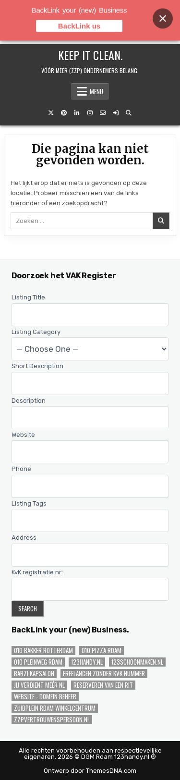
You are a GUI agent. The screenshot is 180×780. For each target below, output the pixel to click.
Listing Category (36, 331)
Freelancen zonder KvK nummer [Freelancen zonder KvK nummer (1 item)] (104, 673)
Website (23, 434)
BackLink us (79, 19)
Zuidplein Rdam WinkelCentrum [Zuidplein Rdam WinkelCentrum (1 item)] (55, 708)
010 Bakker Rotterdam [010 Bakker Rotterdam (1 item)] (43, 650)
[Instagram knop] (90, 113)
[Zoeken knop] (128, 113)
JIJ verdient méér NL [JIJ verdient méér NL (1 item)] (39, 685)
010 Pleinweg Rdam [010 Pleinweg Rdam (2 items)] (38, 662)
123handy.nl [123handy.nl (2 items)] (87, 662)
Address (24, 537)
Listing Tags (29, 503)
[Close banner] (163, 12)
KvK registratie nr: (37, 572)
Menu (96, 91)
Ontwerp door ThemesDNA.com (90, 770)
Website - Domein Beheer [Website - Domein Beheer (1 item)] (45, 696)
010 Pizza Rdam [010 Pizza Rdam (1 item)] (101, 650)
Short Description (37, 366)
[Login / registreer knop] (115, 113)
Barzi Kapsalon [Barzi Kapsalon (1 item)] (34, 673)
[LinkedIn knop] (77, 113)
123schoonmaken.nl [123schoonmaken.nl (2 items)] (137, 662)
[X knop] (51, 113)
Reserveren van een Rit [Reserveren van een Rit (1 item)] (103, 685)
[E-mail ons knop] (102, 113)
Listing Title (28, 297)
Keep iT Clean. (90, 54)
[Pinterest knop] (64, 113)
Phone (21, 468)
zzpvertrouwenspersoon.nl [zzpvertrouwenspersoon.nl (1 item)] (52, 719)
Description (29, 400)
